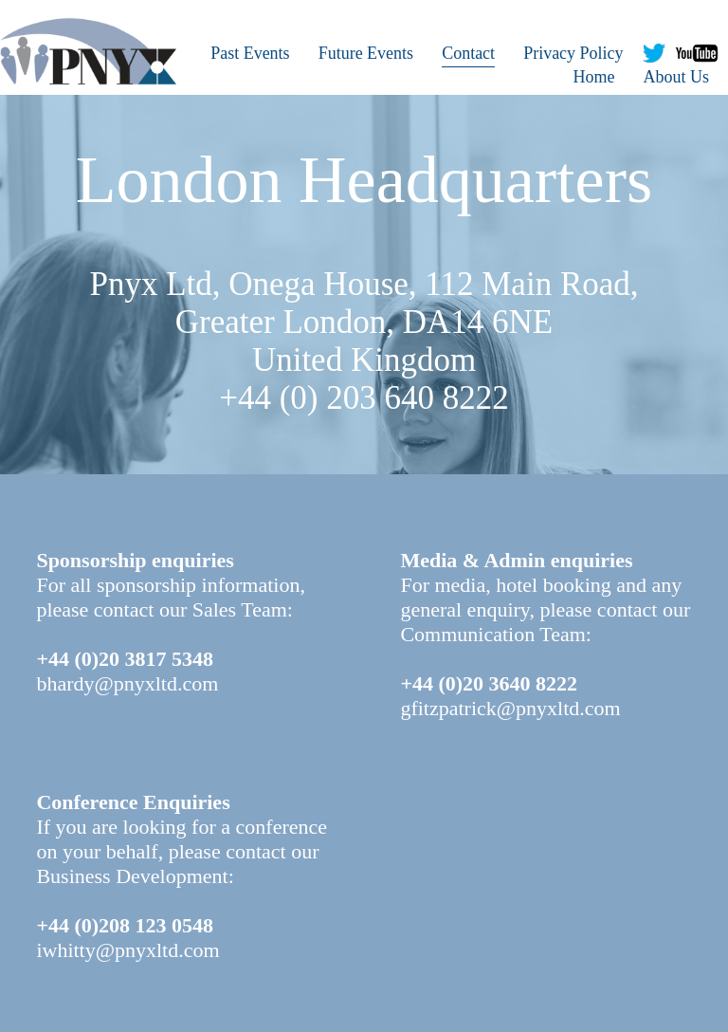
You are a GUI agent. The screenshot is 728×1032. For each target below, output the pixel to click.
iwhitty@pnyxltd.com (127, 950)
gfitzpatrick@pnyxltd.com (510, 708)
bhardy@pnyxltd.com (127, 683)
